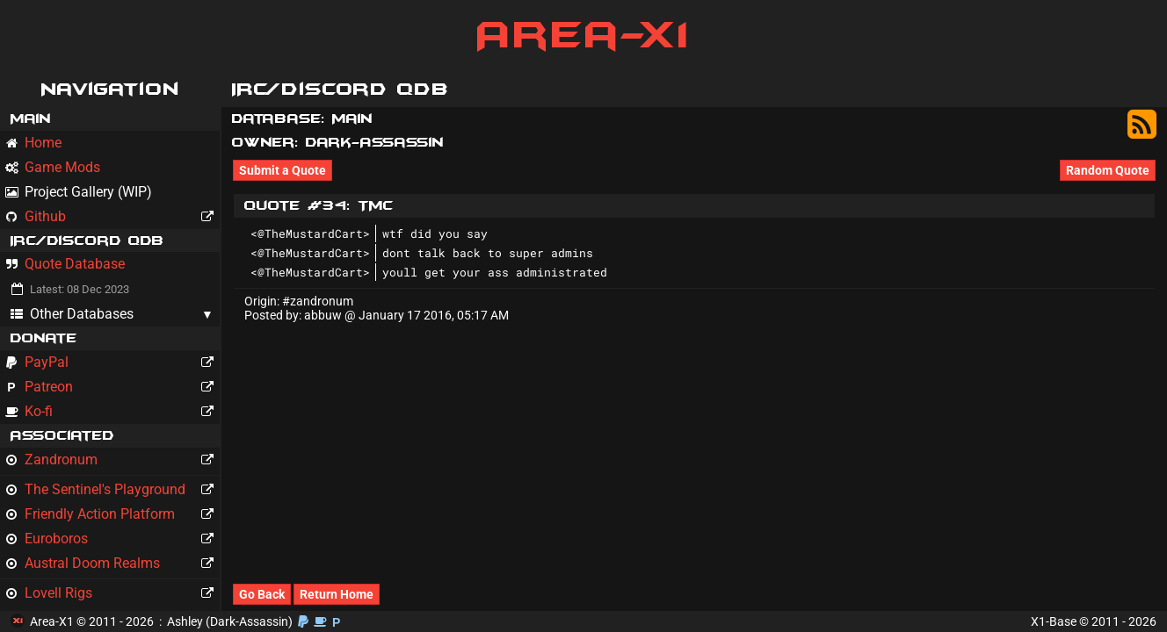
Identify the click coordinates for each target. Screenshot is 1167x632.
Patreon (112, 387)
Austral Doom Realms (112, 563)
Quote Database (65, 263)
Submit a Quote (282, 170)
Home (33, 142)
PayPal (112, 362)
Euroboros (112, 539)
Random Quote (1107, 170)
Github (112, 217)
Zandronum (112, 460)
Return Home (336, 594)
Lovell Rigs (112, 593)
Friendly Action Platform (112, 514)
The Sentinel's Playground (112, 490)
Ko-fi (112, 411)
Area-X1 (584, 35)
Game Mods (52, 167)
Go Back (262, 594)
